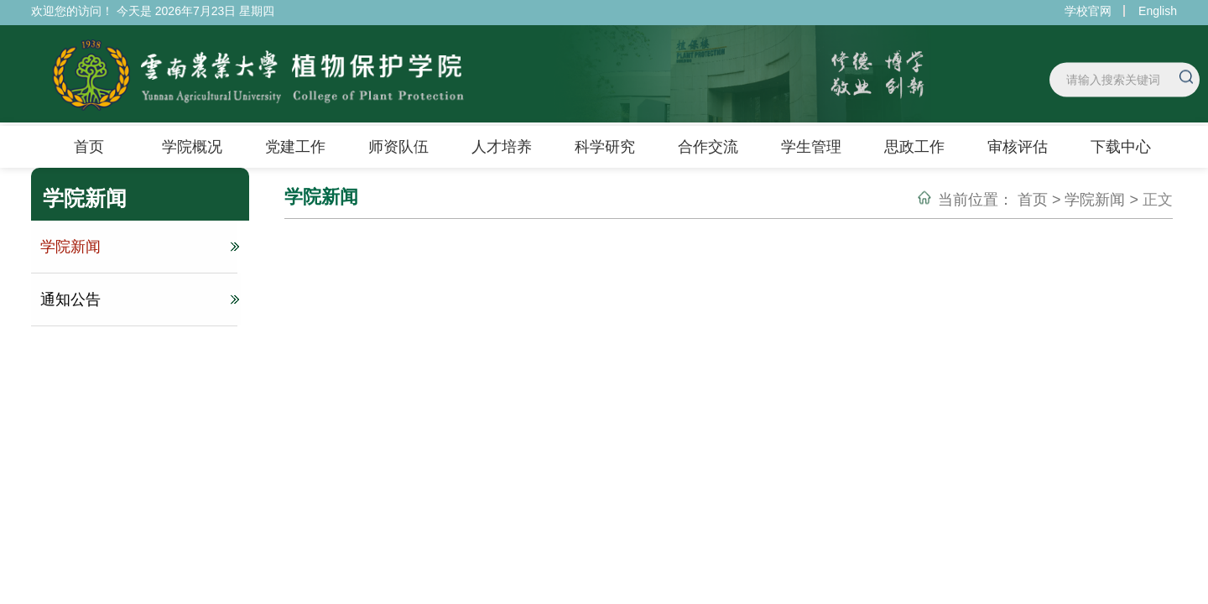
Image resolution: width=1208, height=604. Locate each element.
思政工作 (914, 146)
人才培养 (501, 146)
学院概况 (192, 146)
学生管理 (811, 146)
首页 (89, 146)
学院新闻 (137, 246)
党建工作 (295, 146)
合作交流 (708, 146)
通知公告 (137, 299)
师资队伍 (398, 146)
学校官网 (1088, 11)
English (1157, 11)
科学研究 (605, 146)
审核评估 (1017, 146)
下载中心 (1121, 146)
